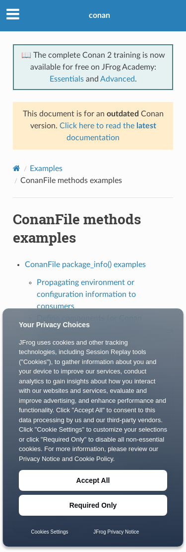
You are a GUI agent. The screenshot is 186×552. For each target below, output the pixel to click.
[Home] (16, 168)
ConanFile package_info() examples (85, 265)
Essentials (67, 79)
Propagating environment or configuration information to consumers (86, 294)
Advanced (117, 79)
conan (99, 15)
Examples (46, 169)
